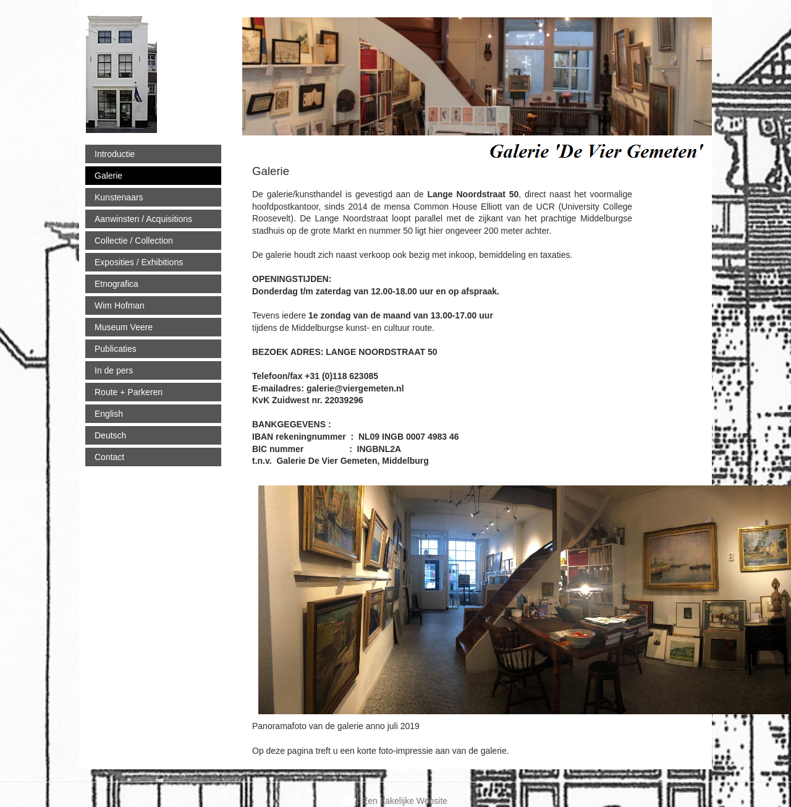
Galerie (108, 176)
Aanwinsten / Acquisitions (143, 219)
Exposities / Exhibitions (139, 262)
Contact (109, 457)
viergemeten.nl (228, 69)
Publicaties (116, 349)
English (109, 414)
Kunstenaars (119, 197)
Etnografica (116, 284)
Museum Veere (124, 327)
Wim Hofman (120, 305)
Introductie (115, 154)
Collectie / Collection (134, 241)
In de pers (114, 370)
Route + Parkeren (129, 392)
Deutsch (110, 435)
